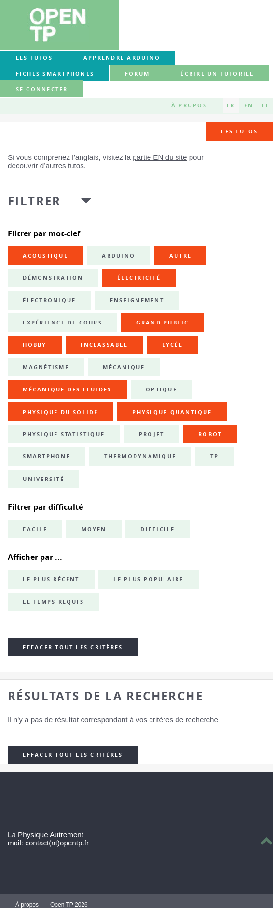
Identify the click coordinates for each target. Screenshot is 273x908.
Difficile (157, 529)
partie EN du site (160, 157)
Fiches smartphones (55, 74)
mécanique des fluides (67, 389)
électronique (49, 300)
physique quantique (172, 412)
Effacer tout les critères (73, 647)
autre (180, 255)
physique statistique (64, 434)
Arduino (118, 255)
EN (248, 105)
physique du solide (60, 412)
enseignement (137, 300)
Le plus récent (51, 579)
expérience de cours (62, 322)
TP (214, 456)
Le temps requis (53, 602)
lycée (172, 345)
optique (161, 389)
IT (265, 105)
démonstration (53, 278)
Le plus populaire (148, 579)
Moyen (94, 529)
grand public (162, 322)
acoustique (45, 255)
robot (210, 434)
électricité (139, 278)
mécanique (124, 367)
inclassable (104, 345)
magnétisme (45, 367)
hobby (34, 345)
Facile (35, 529)
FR (231, 105)
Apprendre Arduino (121, 58)
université (43, 479)
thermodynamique (140, 456)
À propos (189, 105)
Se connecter (42, 89)
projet (151, 434)
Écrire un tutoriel (217, 74)
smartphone (46, 456)
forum (137, 74)
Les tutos (34, 58)
